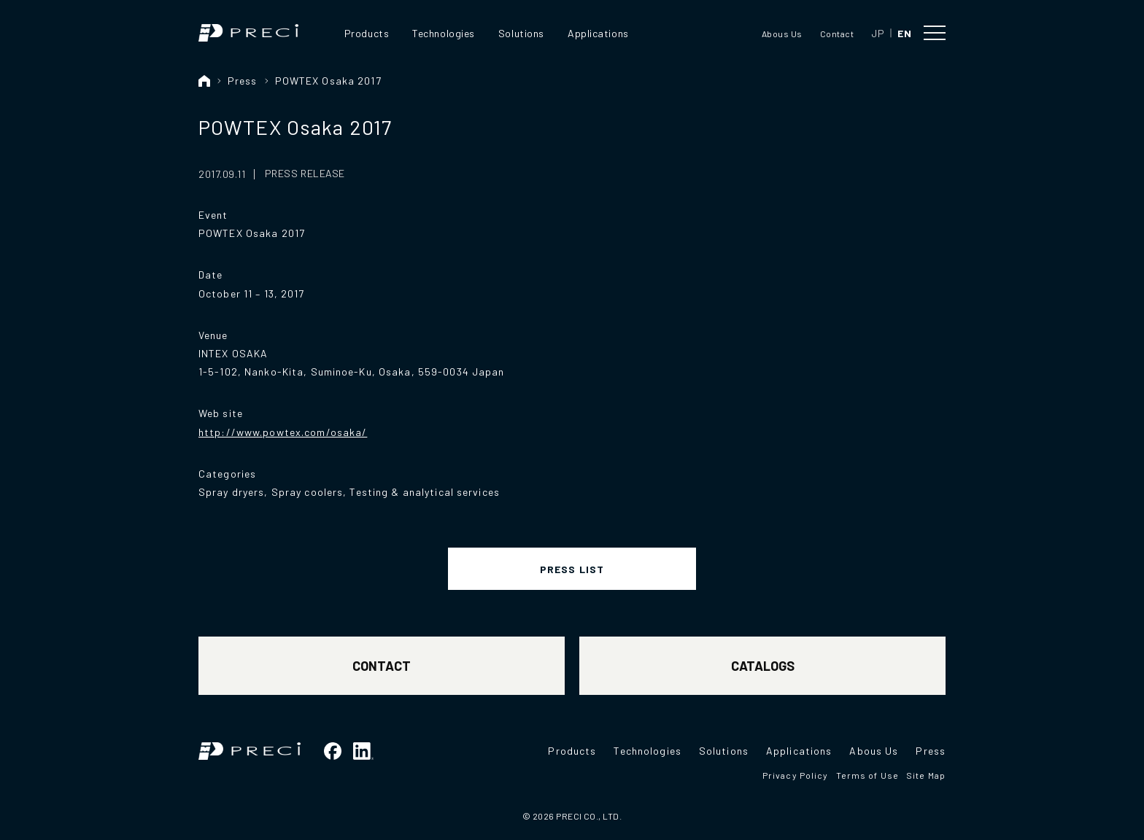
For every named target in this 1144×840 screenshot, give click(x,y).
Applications (598, 33)
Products (366, 33)
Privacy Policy (795, 775)
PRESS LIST (572, 569)
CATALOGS (763, 666)
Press (243, 80)
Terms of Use (867, 775)
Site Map (926, 775)
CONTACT (381, 666)
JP (877, 33)
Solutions (521, 33)
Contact (837, 33)
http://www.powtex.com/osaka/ (282, 432)
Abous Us (782, 33)
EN (904, 33)
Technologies (443, 33)
